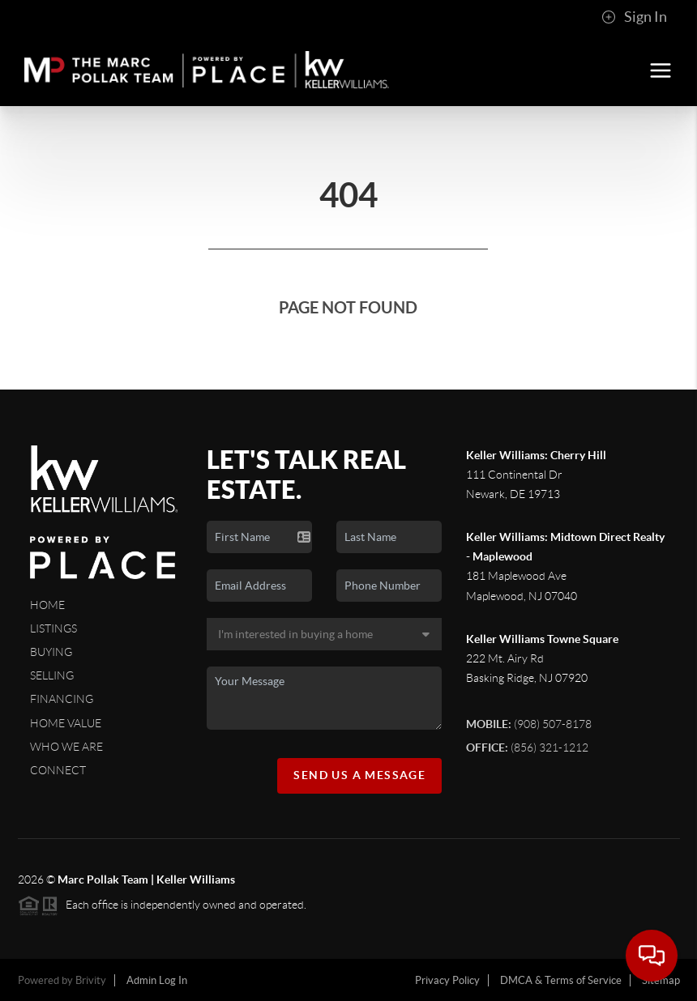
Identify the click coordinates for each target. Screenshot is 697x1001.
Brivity (90, 980)
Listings (53, 628)
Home (47, 604)
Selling (52, 675)
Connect (58, 770)
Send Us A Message (359, 775)
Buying (51, 651)
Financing (61, 698)
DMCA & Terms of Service (561, 980)
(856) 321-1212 (527, 747)
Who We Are (66, 746)
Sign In (634, 17)
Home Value (65, 723)
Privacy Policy (447, 980)
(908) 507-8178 (529, 724)
